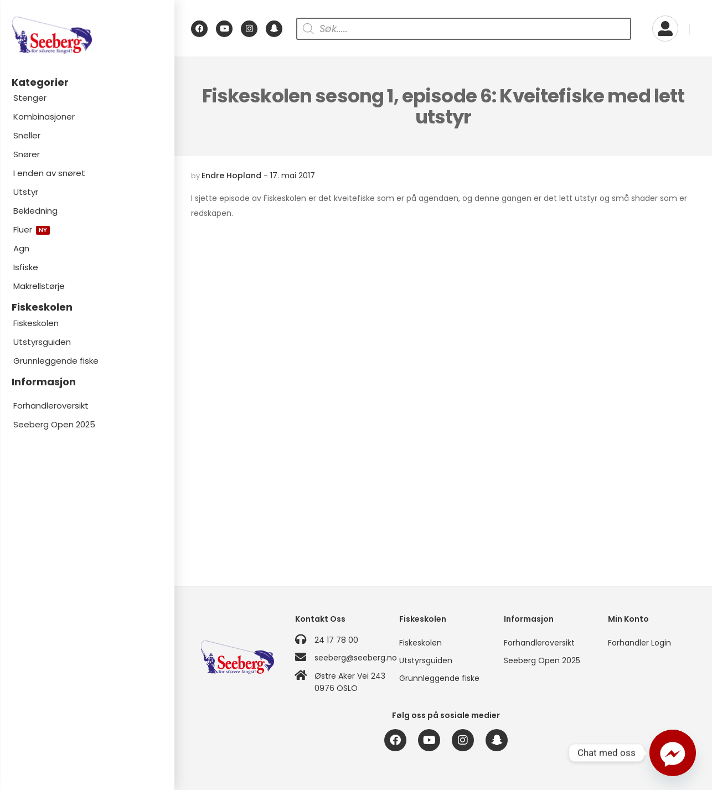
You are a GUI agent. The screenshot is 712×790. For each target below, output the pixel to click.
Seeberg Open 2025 (54, 424)
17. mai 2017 (292, 175)
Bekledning (35, 210)
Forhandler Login (639, 642)
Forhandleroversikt (51, 405)
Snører (26, 154)
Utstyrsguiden (42, 342)
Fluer (31, 229)
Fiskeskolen (36, 323)
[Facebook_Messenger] (672, 753)
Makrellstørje (39, 286)
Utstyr (25, 192)
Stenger (30, 98)
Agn (21, 248)
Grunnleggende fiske (56, 360)
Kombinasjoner (44, 116)
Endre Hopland (231, 175)
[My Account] (665, 29)
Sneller (26, 135)
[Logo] (87, 35)
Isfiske (25, 267)
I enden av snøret (49, 173)
